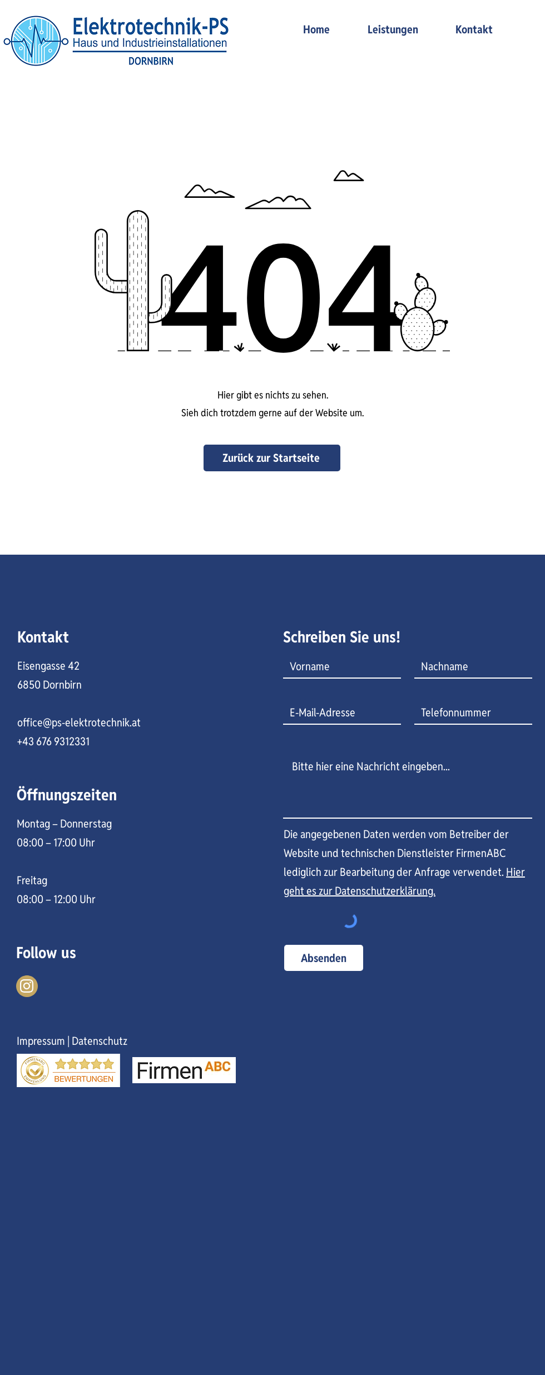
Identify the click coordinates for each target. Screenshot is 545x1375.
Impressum (41, 1041)
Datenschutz (99, 1041)
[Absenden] (323, 958)
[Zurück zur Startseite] (272, 458)
